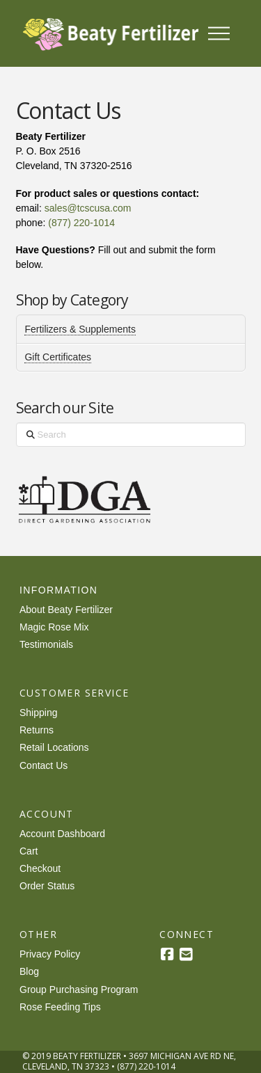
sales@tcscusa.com (88, 208)
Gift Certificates (57, 357)
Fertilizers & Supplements (80, 329)
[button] (218, 33)
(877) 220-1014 (81, 222)
